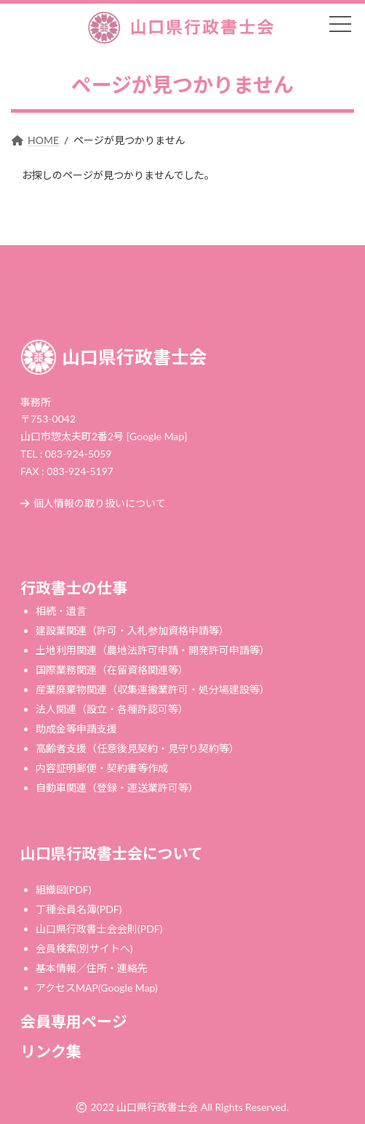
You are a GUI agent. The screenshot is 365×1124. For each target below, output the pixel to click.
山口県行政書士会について (111, 853)
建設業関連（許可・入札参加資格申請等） (132, 630)
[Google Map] (157, 436)
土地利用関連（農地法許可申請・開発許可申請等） (153, 650)
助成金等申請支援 (76, 728)
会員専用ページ (73, 1021)
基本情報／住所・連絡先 (92, 968)
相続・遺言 (61, 611)
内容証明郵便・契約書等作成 (102, 768)
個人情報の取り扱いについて (93, 503)
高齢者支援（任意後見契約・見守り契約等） (137, 748)
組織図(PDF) (63, 889)
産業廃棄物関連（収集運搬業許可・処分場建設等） (153, 689)
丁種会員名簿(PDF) (78, 909)
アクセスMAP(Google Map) (97, 987)
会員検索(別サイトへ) (84, 948)
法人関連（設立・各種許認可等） (112, 709)
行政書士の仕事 (73, 587)
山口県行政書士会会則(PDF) (99, 928)
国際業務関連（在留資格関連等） (112, 669)
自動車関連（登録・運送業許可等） (117, 787)
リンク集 (50, 1051)
